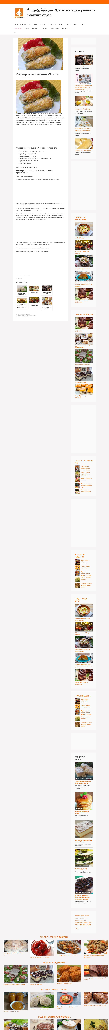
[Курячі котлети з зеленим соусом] (42, 1000)
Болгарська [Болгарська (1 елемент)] (87, 915)
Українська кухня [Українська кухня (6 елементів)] (83, 924)
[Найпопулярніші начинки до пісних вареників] (84, 261)
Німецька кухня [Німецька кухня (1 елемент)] (83, 920)
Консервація (35, 28)
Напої (83, 24)
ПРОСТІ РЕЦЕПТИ (83, 696)
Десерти (42, 24)
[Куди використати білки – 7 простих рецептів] (84, 339)
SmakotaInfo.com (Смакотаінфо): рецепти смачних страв (61, 13)
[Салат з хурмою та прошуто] (77, 480)
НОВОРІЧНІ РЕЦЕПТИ (80, 556)
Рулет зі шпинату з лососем (23, 316)
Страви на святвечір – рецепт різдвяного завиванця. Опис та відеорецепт (83, 284)
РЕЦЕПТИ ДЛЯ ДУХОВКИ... (54, 962)
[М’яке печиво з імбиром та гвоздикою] (77, 562)
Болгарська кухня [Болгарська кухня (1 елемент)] (78, 917)
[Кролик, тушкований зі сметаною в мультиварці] (16, 946)
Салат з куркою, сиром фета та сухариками (85, 473)
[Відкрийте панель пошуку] (15, 33)
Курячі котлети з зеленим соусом (39, 1009)
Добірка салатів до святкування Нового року (86, 485)
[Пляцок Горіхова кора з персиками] (84, 389)
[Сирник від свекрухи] (84, 374)
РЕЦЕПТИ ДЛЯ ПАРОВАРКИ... (54, 990)
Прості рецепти (26, 314)
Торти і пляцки (54, 28)
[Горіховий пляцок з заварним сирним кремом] (77, 585)
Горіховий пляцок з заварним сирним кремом (86, 585)
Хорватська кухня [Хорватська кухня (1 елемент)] (78, 927)
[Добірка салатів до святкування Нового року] (77, 486)
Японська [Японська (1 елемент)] (83, 927)
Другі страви (18, 28)
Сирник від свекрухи (80, 382)
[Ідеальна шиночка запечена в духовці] (84, 356)
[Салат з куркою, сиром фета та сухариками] (77, 474)
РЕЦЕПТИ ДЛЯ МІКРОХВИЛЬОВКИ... (54, 1017)
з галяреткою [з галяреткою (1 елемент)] (88, 927)
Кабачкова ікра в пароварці (11, 1011)
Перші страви (52, 24)
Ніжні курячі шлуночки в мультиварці (67, 955)
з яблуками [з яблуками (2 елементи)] (78, 929)
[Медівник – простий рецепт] (69, 973)
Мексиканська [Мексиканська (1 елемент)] (77, 920)
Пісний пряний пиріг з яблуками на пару (95, 1005)
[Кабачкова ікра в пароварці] (16, 1001)
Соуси (61, 24)
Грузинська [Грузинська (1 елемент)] (87, 918)
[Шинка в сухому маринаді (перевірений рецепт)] (96, 971)
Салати (27, 28)
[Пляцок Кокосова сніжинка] (77, 580)
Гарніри (68, 24)
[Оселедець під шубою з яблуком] (77, 492)
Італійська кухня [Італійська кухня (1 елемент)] (77, 915)
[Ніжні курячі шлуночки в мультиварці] (69, 947)
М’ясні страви (33, 24)
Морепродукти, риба (20, 24)
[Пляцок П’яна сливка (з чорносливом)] (84, 294)
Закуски (76, 24)
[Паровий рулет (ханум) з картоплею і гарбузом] (69, 999)
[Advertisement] (40, 136)
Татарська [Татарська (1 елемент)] (85, 922)
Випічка (45, 28)
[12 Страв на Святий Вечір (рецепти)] (84, 245)
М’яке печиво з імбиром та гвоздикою (85, 562)
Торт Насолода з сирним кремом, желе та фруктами (86, 468)
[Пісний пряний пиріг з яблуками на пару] (96, 998)
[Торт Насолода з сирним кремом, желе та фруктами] (77, 468)
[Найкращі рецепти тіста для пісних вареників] (84, 229)
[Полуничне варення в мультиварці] (42, 948)
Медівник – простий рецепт (64, 983)
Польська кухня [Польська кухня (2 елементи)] (79, 922)
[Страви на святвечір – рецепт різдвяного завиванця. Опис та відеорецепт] (84, 276)
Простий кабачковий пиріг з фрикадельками (27, 315)
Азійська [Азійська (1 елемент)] (82, 915)
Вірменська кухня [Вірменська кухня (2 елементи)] (79, 918)
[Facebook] (54, 2)
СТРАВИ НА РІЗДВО (84, 314)
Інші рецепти (65, 28)
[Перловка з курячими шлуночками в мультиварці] (96, 947)
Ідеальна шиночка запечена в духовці (14, 984)
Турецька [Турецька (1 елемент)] (89, 922)
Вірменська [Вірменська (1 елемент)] (83, 917)
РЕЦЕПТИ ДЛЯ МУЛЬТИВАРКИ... (54, 937)
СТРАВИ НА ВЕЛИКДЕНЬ (80, 218)
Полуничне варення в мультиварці (39, 957)
